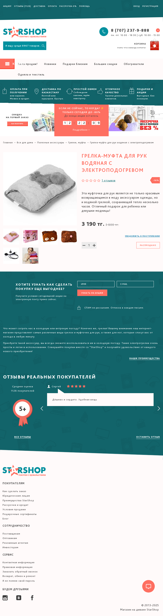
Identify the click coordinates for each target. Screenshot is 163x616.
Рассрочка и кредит (15, 504)
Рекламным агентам (15, 542)
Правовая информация (18, 567)
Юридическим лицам (16, 495)
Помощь (84, 6)
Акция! (7, 6)
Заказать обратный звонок (20, 571)
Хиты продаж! (28, 63)
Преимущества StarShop (18, 500)
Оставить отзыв (148, 437)
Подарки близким (75, 63)
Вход (137, 6)
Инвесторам (10, 547)
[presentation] (42, 408)
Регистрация (150, 6)
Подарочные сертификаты (20, 514)
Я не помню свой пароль (19, 580)
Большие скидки (105, 63)
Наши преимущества (144, 358)
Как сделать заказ (14, 491)
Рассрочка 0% (68, 6)
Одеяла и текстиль (31, 74)
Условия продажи (14, 509)
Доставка (39, 6)
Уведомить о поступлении (142, 236)
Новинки (50, 63)
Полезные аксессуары (50, 142)
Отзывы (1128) (22, 6)
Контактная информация (19, 562)
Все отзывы (22, 437)
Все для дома (25, 142)
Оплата (52, 6)
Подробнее (81, 129)
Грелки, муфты (77, 142)
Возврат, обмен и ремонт (19, 576)
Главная (8, 142)
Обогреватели (134, 63)
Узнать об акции (92, 293)
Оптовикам (10, 538)
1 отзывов (109, 180)
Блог (6, 518)
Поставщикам (11, 533)
